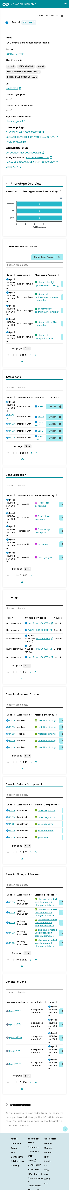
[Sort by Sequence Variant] (27, 1002)
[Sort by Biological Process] (56, 894)
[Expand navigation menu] (65, 4)
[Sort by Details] (58, 397)
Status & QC (34, 1169)
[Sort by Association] (31, 274)
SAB (13, 1152)
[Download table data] (21, 361)
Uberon (48, 1148)
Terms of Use (34, 1185)
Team (14, 1148)
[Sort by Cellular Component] (58, 804)
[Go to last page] (35, 354)
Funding (15, 1165)
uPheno (48, 1152)
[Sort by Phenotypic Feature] (58, 274)
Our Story (16, 1143)
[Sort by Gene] (14, 274)
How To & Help (35, 1173)
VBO (46, 1170)
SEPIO (47, 1179)
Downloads (33, 1151)
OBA (46, 1165)
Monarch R (34, 1164)
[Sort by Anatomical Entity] (56, 495)
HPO (46, 1156)
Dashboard (33, 1147)
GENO (47, 1174)
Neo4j (32, 1160)
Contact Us (17, 1156)
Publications (17, 1161)
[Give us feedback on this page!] (65, 1128)
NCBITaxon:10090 (15, 54)
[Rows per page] (27, 348)
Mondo (48, 1143)
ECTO (47, 1183)
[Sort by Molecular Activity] (56, 714)
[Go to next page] (29, 354)
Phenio (47, 1161)
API (30, 1156)
